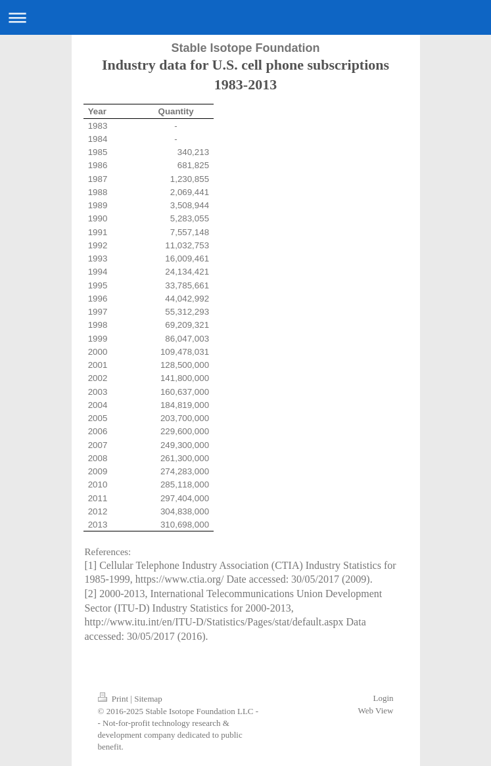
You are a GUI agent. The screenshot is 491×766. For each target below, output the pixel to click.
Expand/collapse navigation (245, 17)
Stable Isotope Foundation (246, 48)
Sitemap (148, 699)
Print (114, 699)
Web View (376, 710)
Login (383, 698)
